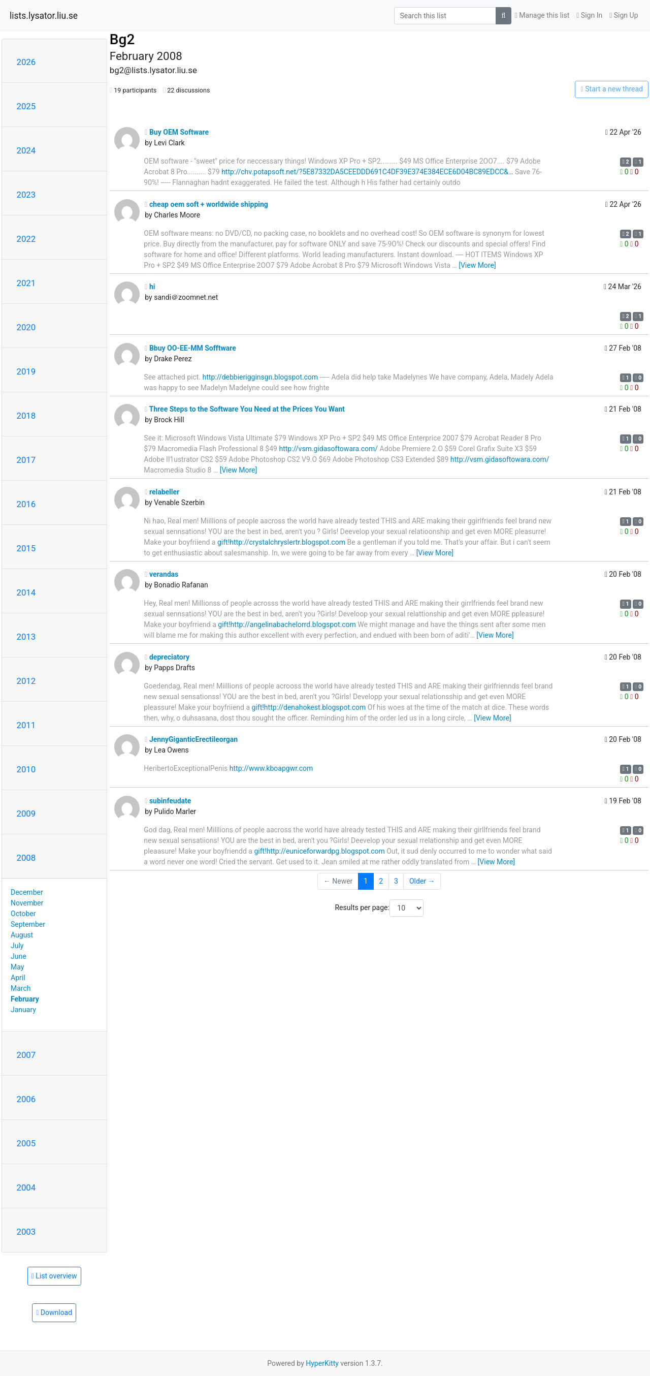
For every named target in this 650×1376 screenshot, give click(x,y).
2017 (26, 460)
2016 (26, 504)
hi (150, 287)
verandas (161, 574)
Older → (422, 881)
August (22, 935)
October (23, 914)
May (17, 967)
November (27, 903)
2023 (26, 195)
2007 (26, 1055)
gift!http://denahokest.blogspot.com (309, 707)
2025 (26, 106)
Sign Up (623, 15)
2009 (26, 813)
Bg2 (122, 39)
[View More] (477, 265)
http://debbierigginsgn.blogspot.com (260, 377)
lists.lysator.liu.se (44, 16)
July (17, 946)
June (18, 956)
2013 (26, 637)
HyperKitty (322, 1363)
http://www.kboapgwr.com (271, 768)
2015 (26, 548)
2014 (26, 592)
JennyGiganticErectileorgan (191, 739)
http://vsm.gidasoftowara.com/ (328, 449)
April (18, 978)
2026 (26, 62)
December (27, 892)
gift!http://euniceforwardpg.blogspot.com (319, 851)
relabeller (162, 492)
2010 (26, 769)
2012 (26, 681)
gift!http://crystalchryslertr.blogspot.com (281, 542)
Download (54, 1312)
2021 (26, 283)
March (21, 988)
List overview (54, 1276)
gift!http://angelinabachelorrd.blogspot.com (287, 624)
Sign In (589, 15)
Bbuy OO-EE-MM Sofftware (190, 348)
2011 (26, 725)
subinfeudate (168, 801)
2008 (26, 858)
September (28, 924)
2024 (26, 150)
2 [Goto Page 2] (381, 881)
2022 (26, 239)
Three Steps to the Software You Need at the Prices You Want (245, 409)
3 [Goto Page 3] (396, 881)
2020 (26, 327)
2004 (26, 1187)
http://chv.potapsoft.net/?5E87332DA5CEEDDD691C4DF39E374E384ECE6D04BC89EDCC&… (367, 172)
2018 (26, 416)
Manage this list (542, 15)
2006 (26, 1099)
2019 (26, 371)
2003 (26, 1232)
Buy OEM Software (177, 132)
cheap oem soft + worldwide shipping (206, 204)
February (25, 999)
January (23, 1010)
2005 (26, 1143)
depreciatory (167, 657)
